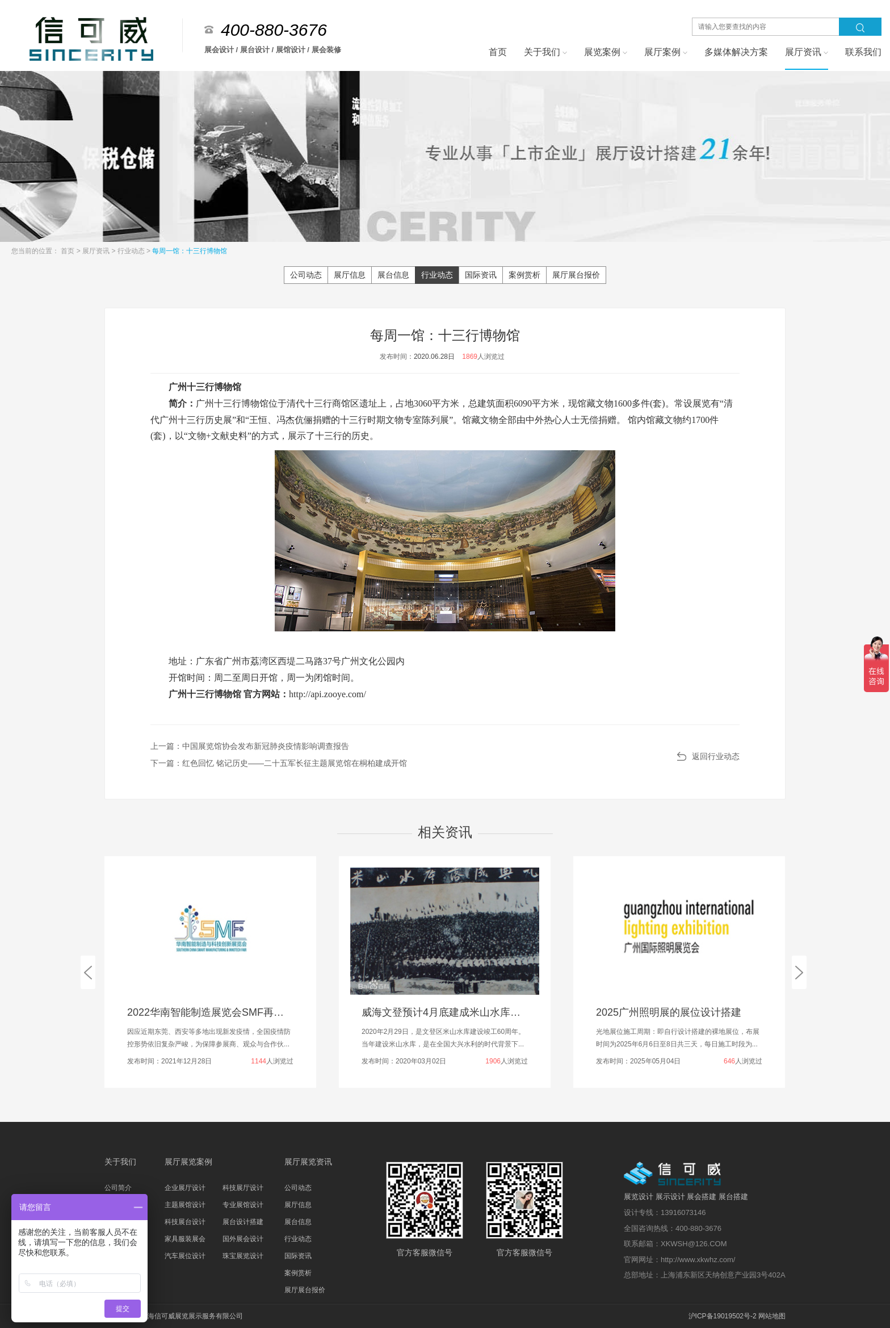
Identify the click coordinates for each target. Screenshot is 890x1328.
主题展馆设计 (185, 1205)
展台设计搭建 (242, 1222)
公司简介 (118, 1188)
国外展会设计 (242, 1239)
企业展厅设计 (185, 1188)
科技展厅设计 (242, 1188)
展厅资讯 (96, 251)
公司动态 (306, 274)
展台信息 (393, 274)
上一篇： (249, 746)
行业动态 (131, 251)
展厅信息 (350, 274)
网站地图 (772, 1316)
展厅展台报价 (576, 274)
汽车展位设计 (185, 1256)
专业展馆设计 (242, 1205)
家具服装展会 (185, 1239)
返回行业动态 (716, 756)
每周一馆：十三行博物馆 (189, 251)
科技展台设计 (185, 1222)
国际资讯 (481, 274)
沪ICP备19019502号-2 (723, 1316)
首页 (68, 251)
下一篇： (278, 763)
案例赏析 (524, 274)
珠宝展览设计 (242, 1256)
